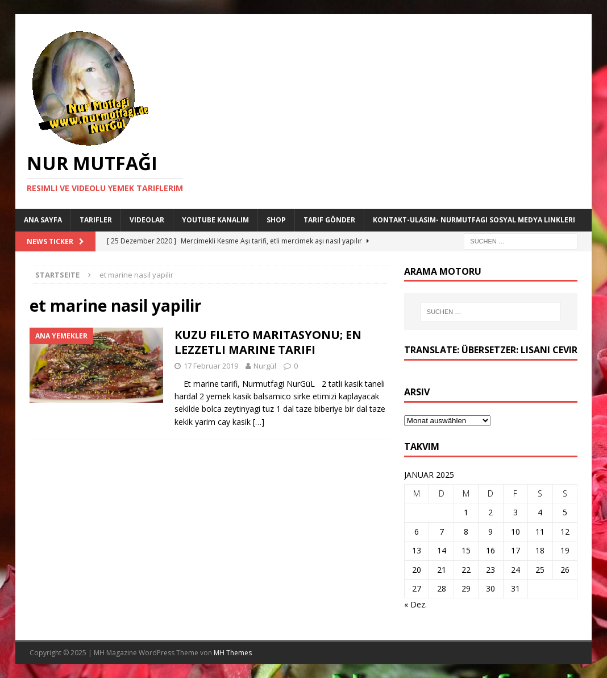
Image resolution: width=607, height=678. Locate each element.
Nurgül (264, 366)
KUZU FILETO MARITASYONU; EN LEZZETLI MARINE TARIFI (267, 342)
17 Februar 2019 (211, 366)
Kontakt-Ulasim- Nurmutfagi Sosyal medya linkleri (474, 220)
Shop (276, 220)
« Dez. (415, 604)
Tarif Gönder (329, 220)
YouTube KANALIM (215, 220)
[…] (258, 421)
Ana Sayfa (43, 220)
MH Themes (233, 653)
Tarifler (96, 220)
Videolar (147, 220)
